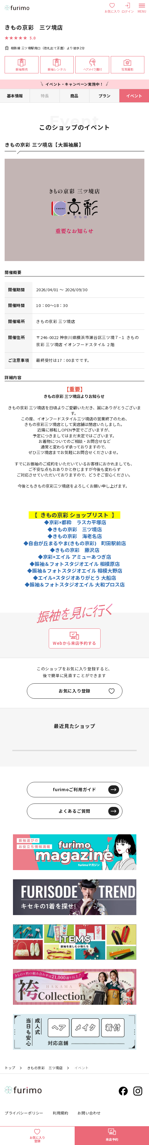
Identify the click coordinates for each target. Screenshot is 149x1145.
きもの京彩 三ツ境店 (45, 1067)
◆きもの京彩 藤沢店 (74, 550)
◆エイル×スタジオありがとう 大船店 (74, 578)
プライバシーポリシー (24, 1112)
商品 (74, 96)
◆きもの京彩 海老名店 (75, 536)
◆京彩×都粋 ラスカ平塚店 (75, 522)
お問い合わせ (89, 1112)
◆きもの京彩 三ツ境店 (75, 529)
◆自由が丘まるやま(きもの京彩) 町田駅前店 (74, 543)
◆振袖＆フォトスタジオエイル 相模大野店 (74, 570)
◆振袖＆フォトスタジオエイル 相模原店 (75, 564)
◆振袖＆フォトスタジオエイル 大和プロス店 (75, 584)
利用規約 (60, 1112)
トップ (10, 1067)
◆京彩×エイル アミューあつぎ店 (74, 557)
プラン (104, 96)
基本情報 (15, 96)
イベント (134, 96)
